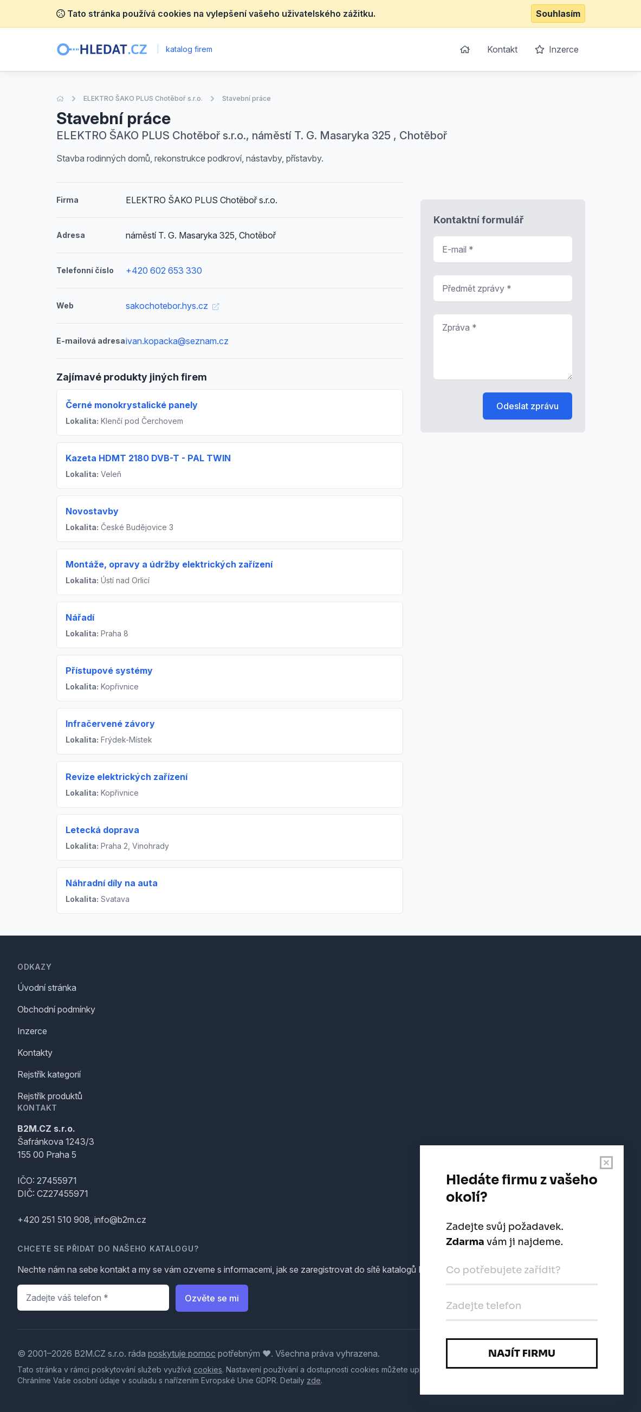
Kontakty (35, 1052)
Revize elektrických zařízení (126, 776)
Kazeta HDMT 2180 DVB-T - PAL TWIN (148, 458)
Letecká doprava (102, 829)
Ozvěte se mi (212, 1298)
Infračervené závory (110, 723)
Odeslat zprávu (527, 406)
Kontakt (502, 49)
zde (314, 1380)
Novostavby (92, 511)
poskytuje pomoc (182, 1353)
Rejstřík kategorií (49, 1074)
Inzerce (557, 49)
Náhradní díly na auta (112, 883)
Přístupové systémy (109, 670)
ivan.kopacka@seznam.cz (177, 341)
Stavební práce (246, 98)
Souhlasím (558, 13)
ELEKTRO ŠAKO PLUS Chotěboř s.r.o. (143, 98)
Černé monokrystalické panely (132, 404)
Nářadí (80, 617)
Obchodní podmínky (56, 1009)
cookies (207, 1369)
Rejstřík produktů (49, 1096)
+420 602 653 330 (164, 270)
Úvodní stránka (46, 987)
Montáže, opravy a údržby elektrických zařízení (169, 564)
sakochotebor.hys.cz (172, 305)
